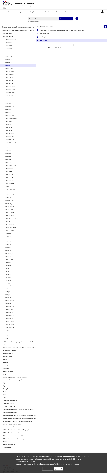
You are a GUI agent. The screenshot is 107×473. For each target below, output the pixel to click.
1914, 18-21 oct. (9, 133)
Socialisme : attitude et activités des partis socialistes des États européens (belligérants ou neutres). (19, 418)
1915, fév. (7, 186)
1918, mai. (8, 339)
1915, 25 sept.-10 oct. (11, 218)
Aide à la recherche (34, 21)
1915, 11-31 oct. (9, 221)
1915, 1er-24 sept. (10, 215)
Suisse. (5, 394)
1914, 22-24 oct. (9, 136)
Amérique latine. (7, 356)
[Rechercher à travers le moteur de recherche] (44, 19)
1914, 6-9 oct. (9, 124)
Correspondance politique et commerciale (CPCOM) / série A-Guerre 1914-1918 (18, 30)
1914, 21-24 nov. (9, 159)
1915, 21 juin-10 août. (11, 209)
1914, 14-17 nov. (9, 154)
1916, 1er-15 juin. (9, 251)
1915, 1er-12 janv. (9, 180)
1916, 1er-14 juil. (9, 256)
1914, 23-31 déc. (9, 177)
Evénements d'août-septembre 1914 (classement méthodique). (21, 347)
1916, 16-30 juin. (9, 253)
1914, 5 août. (8, 42)
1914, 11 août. (9, 57)
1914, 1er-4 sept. (9, 95)
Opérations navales (8, 403)
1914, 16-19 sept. (9, 107)
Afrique (5, 441)
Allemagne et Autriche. (9, 350)
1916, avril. (8, 242)
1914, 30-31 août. (10, 92)
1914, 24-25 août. (10, 83)
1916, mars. (8, 239)
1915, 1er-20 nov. (9, 224)
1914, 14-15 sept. (9, 104)
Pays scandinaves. (8, 386)
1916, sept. (8, 265)
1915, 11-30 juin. (9, 204)
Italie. (4, 374)
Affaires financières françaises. (12, 433)
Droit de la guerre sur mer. (10, 412)
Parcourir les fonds (46, 12)
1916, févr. (8, 236)
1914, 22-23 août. (10, 80)
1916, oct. (8, 268)
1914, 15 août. (9, 68)
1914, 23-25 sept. (10, 112)
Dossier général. (8, 36)
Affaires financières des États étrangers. (14, 439)
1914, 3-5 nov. (9, 145)
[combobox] (66, 18)
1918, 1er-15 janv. (9, 324)
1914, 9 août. (8, 51)
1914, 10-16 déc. (9, 171)
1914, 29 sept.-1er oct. (11, 118)
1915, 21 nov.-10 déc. (10, 227)
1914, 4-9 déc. (9, 168)
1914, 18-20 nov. (9, 157)
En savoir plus (47, 469)
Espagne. (5, 365)
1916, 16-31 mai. (9, 248)
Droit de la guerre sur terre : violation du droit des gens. (19, 409)
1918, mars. (8, 333)
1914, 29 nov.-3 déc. (10, 165)
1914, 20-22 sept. (10, 110)
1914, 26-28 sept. (10, 115)
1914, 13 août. (9, 63)
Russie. (5, 392)
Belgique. (5, 362)
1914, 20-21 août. (10, 77)
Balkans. (5, 359)
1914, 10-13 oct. (9, 127)
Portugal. (5, 389)
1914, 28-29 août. (10, 89)
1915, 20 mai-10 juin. (10, 201)
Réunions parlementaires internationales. (16, 345)
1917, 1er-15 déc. (9, 318)
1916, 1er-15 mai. (9, 245)
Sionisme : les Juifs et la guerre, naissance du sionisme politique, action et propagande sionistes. (19, 415)
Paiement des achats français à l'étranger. (15, 436)
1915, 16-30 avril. (9, 195)
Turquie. (5, 397)
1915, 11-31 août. (9, 212)
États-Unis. (6, 368)
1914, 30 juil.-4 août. (10, 39)
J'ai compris (59, 469)
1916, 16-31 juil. (9, 259)
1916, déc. (8, 274)
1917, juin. (8, 292)
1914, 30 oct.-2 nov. (10, 142)
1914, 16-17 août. (9, 71)
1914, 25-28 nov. (9, 162)
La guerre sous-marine (9, 406)
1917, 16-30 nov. (9, 315)
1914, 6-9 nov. (9, 148)
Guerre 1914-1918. (7, 33)
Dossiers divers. (7, 447)
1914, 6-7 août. (9, 45)
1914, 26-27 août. (10, 86)
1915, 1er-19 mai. (9, 198)
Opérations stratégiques (10, 400)
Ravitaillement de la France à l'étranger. (14, 427)
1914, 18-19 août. (9, 74)
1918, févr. (8, 330)
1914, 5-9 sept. (9, 98)
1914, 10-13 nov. (9, 151)
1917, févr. (8, 280)
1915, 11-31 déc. (9, 230)
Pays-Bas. (5, 383)
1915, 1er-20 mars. (10, 189)
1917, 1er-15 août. (10, 298)
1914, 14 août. (9, 65)
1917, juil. (7, 295)
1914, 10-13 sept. (9, 101)
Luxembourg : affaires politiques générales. (15, 377)
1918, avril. (8, 336)
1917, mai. (8, 289)
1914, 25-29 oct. (9, 139)
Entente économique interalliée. (12, 424)
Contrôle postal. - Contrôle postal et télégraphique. (17, 421)
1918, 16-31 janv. (9, 327)
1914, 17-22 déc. (9, 174)
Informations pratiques (61, 12)
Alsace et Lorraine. (8, 353)
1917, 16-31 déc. (9, 321)
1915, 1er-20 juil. (9, 206)
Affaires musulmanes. (9, 444)
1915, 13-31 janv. (9, 183)
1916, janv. (8, 233)
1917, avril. (8, 286)
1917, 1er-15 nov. (9, 312)
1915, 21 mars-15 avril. (11, 192)
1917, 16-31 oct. (9, 309)
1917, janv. (8, 277)
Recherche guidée (31, 12)
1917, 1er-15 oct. (9, 306)
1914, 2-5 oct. (9, 121)
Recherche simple (17, 12)
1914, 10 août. (9, 54)
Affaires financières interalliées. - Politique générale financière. (19, 430)
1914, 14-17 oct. (9, 130)
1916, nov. (8, 271)
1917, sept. (8, 303)
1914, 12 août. (9, 60)
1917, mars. (8, 283)
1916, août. (8, 262)
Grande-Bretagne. (8, 371)
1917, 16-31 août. (9, 300)
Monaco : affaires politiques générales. (14, 380)
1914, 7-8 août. (9, 48)
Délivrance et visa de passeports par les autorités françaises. (21, 342)
